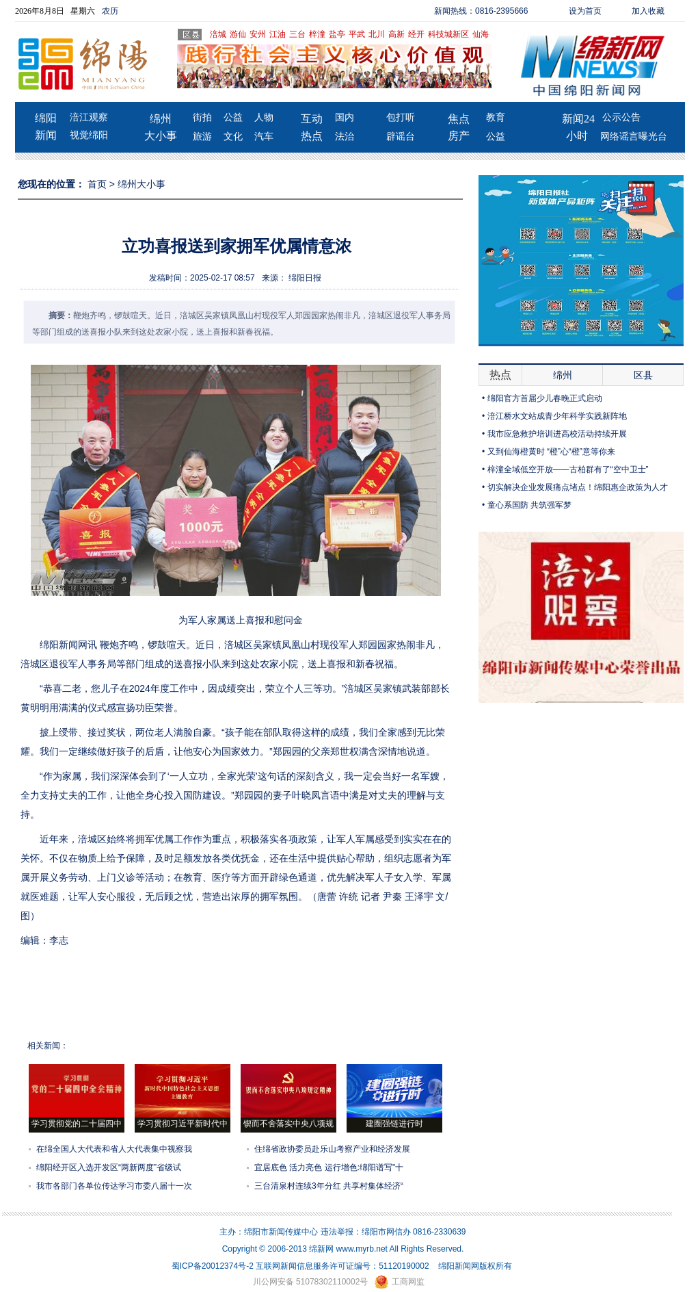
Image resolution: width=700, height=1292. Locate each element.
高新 (396, 34)
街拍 (202, 117)
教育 (495, 117)
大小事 (160, 136)
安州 (258, 34)
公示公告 (621, 117)
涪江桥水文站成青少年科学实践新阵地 (557, 416)
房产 (459, 136)
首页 (97, 184)
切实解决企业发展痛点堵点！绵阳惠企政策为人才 (577, 487)
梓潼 (317, 34)
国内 (344, 117)
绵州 (161, 119)
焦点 (459, 119)
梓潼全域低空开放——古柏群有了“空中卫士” (568, 469)
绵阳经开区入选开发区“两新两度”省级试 (108, 1167)
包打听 (400, 117)
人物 (263, 117)
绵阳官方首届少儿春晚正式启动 (544, 398)
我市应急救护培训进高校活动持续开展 (557, 434)
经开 (416, 34)
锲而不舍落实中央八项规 (288, 1123)
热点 (312, 136)
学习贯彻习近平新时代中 (182, 1123)
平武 (357, 34)
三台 (297, 34)
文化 (233, 136)
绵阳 (46, 118)
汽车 (263, 136)
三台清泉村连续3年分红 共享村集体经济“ (328, 1186)
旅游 (202, 136)
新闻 (46, 135)
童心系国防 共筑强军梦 (529, 505)
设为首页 (585, 11)
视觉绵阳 (89, 135)
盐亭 (337, 34)
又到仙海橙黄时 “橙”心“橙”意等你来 (551, 451)
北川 (376, 34)
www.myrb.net (362, 1249)
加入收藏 (648, 11)
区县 (643, 375)
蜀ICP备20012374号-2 (213, 1266)
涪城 (218, 34)
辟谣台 (400, 136)
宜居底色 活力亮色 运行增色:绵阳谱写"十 (328, 1167)
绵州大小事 (141, 184)
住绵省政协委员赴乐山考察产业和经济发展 (332, 1149)
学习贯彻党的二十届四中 (76, 1123)
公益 (233, 117)
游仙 (238, 34)
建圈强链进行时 (394, 1123)
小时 (577, 136)
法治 (344, 136)
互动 (312, 119)
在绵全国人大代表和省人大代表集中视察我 (114, 1149)
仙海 (480, 34)
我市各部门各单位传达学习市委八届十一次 (114, 1186)
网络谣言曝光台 (633, 136)
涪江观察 (89, 117)
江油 (277, 34)
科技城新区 (448, 34)
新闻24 (578, 119)
